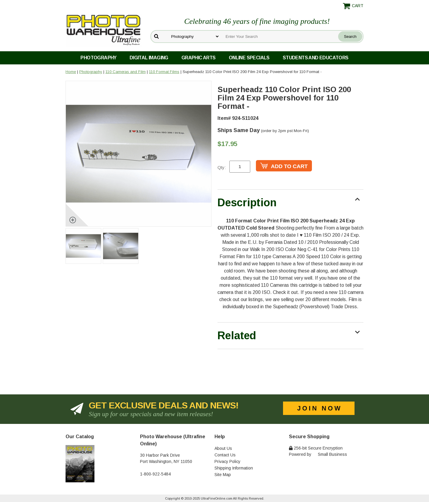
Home (71, 71)
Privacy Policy (227, 461)
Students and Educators (316, 57)
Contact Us (225, 455)
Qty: (221, 167)
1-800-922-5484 (155, 474)
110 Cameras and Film (125, 71)
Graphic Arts (198, 57)
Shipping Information (233, 468)
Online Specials (249, 57)
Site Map (222, 474)
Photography (98, 57)
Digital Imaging (149, 57)
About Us (223, 448)
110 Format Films (164, 71)
